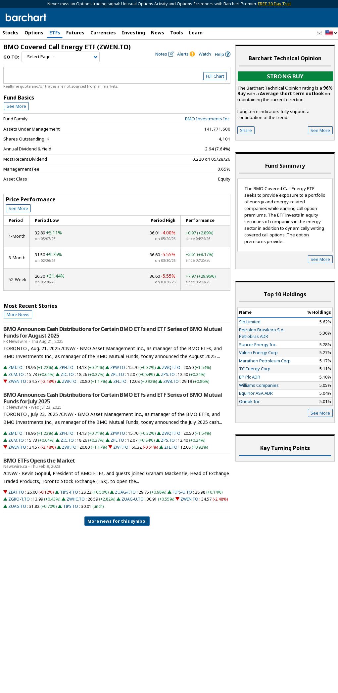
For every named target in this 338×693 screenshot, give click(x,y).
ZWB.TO (171, 381)
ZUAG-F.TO (125, 492)
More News (18, 314)
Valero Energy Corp (258, 352)
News (157, 32)
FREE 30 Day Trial (274, 4)
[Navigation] (61, 57)
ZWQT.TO (171, 367)
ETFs (54, 32)
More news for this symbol (117, 521)
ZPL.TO (117, 374)
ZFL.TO (119, 381)
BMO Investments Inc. (207, 119)
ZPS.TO (168, 374)
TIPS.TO (70, 506)
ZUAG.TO (17, 506)
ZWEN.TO (17, 381)
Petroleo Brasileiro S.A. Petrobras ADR (261, 333)
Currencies (103, 32)
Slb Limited (250, 322)
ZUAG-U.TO (132, 499)
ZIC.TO (67, 374)
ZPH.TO (66, 367)
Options (33, 32)
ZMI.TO (15, 367)
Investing (133, 32)
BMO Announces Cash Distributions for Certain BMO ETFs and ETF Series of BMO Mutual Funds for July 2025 (112, 398)
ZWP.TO (69, 381)
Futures (75, 32)
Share (246, 130)
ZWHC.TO (76, 499)
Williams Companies (259, 385)
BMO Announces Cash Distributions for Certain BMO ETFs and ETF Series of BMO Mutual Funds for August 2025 (112, 332)
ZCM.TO (16, 374)
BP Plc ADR (249, 377)
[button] (331, 33)
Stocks (10, 32)
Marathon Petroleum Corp (265, 361)
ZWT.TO (120, 447)
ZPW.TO (117, 367)
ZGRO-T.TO (19, 499)
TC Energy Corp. (255, 369)
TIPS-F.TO (69, 492)
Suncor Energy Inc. (258, 344)
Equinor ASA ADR (256, 393)
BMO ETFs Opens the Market (39, 460)
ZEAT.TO (16, 492)
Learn (196, 32)
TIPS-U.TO (182, 492)
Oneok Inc (249, 401)
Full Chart (215, 76)
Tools (176, 32)
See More (16, 106)
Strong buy (285, 76)
